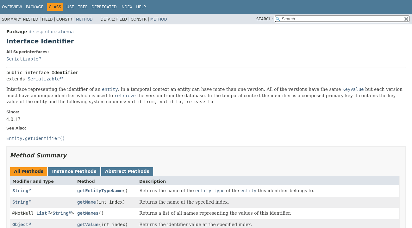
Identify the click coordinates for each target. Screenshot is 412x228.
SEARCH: (264, 19)
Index (127, 7)
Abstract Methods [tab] (127, 171)
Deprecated (104, 7)
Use (70, 7)
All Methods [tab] (28, 171)
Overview (12, 7)
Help (141, 7)
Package (34, 7)
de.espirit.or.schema (50, 31)
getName (86, 202)
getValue (87, 224)
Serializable (22, 58)
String (20, 190)
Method (84, 19)
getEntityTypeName (99, 190)
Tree (83, 7)
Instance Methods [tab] (74, 171)
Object (20, 224)
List (41, 213)
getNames (87, 213)
